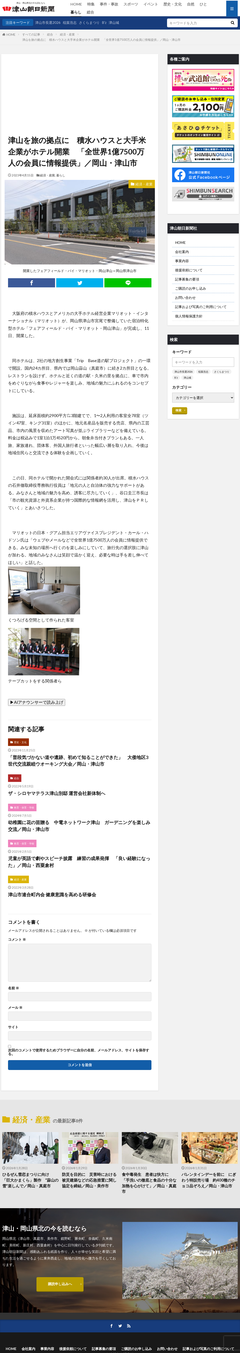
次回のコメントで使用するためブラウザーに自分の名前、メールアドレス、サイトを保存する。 (78, 1052)
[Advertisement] (79, 77)
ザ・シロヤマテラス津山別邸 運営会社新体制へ (56, 793)
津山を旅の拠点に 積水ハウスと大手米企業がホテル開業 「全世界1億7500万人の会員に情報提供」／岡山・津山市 (101, 39)
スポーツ (130, 4)
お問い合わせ (185, 297)
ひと (203, 4)
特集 (91, 4)
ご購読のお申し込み (190, 288)
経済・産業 (67, 34)
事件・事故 (109, 4)
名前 (13, 988)
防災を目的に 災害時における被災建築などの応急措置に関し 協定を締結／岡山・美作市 (90, 1180)
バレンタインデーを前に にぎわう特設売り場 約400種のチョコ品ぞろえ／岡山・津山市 (208, 1180)
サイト (13, 1027)
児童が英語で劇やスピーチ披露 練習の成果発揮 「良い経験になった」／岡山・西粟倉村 (79, 861)
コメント (17, 939)
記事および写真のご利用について (201, 307)
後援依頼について (189, 270)
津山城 (114, 22)
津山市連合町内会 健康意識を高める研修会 (52, 894)
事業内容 (182, 261)
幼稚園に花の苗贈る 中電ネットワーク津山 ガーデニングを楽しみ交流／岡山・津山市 (79, 826)
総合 (90, 12)
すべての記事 (31, 34)
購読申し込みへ (60, 1284)
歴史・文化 (172, 4)
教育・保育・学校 (24, 807)
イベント (150, 4)
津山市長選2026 (48, 22)
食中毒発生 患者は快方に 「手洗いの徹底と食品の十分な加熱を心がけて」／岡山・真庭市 (149, 1183)
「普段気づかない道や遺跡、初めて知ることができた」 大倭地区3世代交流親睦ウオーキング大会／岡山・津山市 (78, 760)
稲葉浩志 (70, 22)
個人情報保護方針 (189, 316)
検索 (178, 410)
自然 (190, 4)
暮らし (75, 12)
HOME (76, 4)
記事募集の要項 (187, 279)
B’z (104, 22)
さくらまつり (89, 22)
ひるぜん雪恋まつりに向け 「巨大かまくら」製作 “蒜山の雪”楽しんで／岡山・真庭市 (30, 1180)
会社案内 (182, 252)
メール (15, 1007)
